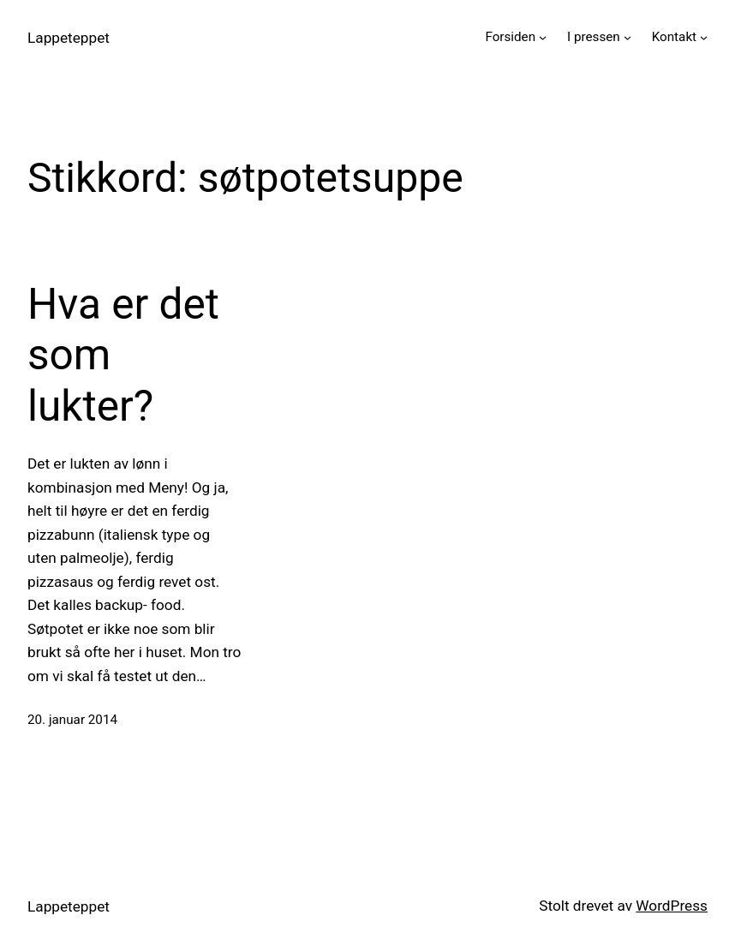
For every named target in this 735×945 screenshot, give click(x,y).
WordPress (672, 905)
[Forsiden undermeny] (543, 37)
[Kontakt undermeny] (704, 37)
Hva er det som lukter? (123, 355)
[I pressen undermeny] (627, 37)
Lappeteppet (68, 37)
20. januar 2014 (72, 719)
